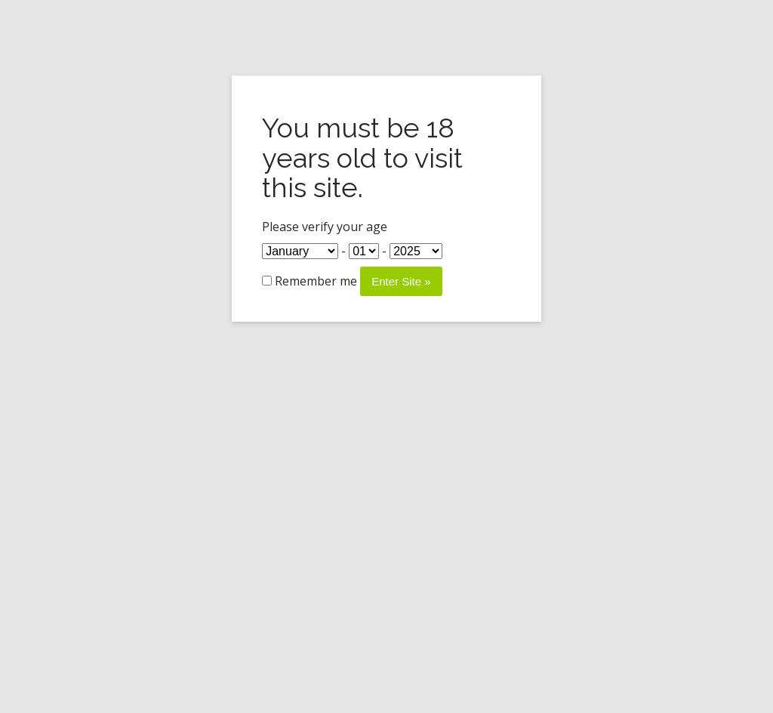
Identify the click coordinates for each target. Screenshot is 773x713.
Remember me (309, 281)
